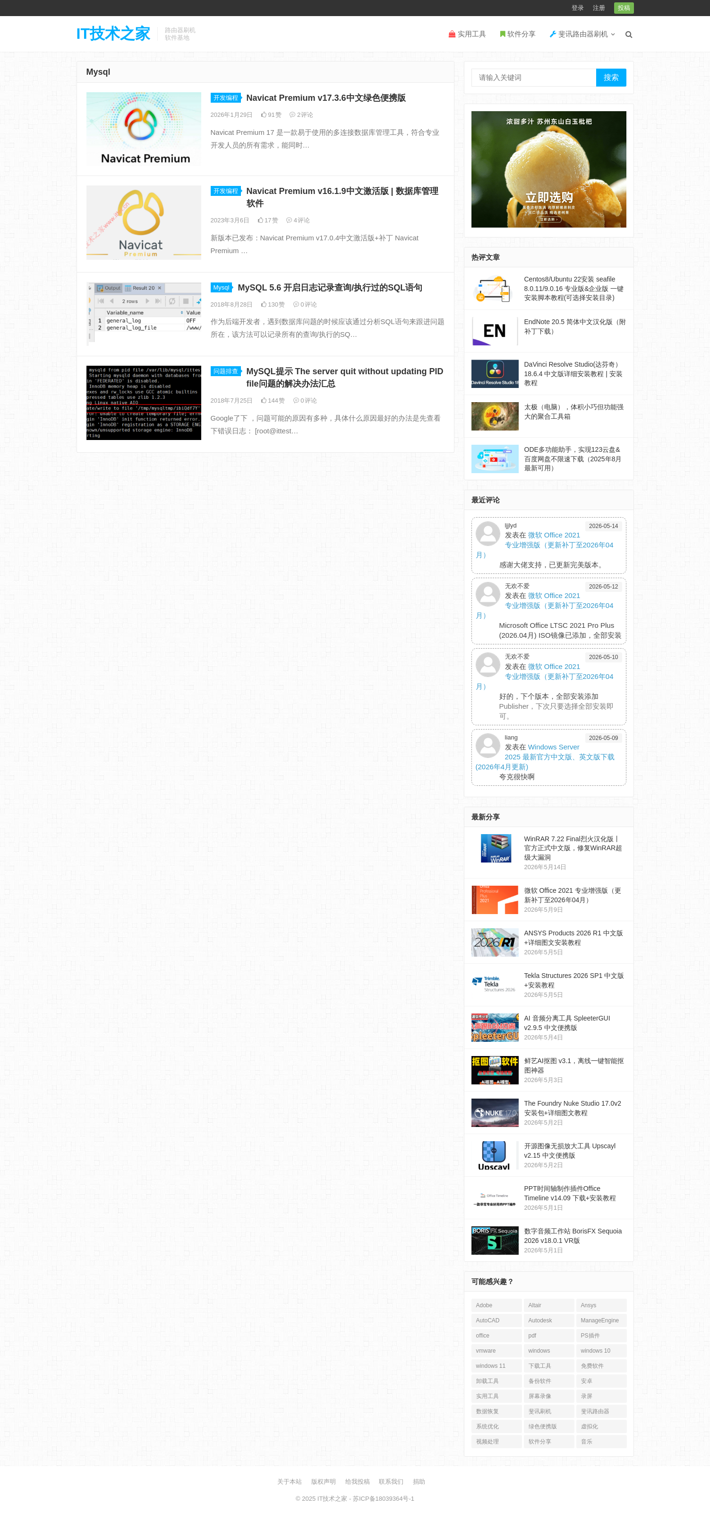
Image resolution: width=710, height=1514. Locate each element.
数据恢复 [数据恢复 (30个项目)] (487, 1411)
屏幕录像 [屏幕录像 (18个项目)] (540, 1396)
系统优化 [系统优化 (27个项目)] (487, 1426)
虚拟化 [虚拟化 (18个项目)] (589, 1426)
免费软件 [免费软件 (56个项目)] (592, 1366)
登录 (578, 7)
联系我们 (391, 1481)
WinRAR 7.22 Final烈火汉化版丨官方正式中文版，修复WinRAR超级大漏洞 (573, 848)
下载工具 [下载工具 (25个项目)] (540, 1366)
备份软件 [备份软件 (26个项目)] (540, 1381)
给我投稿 (357, 1481)
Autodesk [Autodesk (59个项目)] (540, 1320)
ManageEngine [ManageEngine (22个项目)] (600, 1320)
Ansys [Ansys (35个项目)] (589, 1305)
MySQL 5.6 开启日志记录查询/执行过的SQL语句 (330, 287)
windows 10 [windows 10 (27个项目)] (596, 1350)
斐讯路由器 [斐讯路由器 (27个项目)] (595, 1411)
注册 (599, 7)
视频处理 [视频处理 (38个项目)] (487, 1441)
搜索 (611, 77)
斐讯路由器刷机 (579, 34)
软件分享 (518, 34)
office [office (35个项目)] (482, 1335)
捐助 (419, 1481)
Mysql (222, 287)
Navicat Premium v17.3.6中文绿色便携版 (326, 98)
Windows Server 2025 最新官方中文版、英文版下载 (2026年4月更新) (545, 757)
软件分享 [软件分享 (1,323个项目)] (540, 1441)
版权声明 (323, 1481)
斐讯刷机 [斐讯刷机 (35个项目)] (540, 1411)
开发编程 (226, 97)
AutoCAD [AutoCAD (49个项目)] (488, 1320)
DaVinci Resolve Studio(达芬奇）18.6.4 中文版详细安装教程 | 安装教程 (573, 374)
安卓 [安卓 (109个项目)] (586, 1381)
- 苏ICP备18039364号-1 (380, 1498)
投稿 (624, 7)
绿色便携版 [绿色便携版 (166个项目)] (543, 1426)
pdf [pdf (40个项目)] (533, 1335)
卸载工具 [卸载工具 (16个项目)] (487, 1381)
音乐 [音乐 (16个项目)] (586, 1441)
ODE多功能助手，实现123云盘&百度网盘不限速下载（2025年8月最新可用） (573, 459)
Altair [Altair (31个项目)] (535, 1305)
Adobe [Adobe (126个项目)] (484, 1305)
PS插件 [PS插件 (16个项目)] (590, 1335)
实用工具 (467, 34)
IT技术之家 (113, 33)
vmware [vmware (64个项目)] (486, 1350)
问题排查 (226, 371)
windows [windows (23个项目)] (539, 1350)
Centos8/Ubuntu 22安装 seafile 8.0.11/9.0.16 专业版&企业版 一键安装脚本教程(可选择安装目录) (574, 288)
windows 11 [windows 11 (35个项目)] (491, 1366)
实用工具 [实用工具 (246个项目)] (487, 1396)
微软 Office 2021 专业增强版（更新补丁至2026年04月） (545, 545)
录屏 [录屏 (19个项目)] (586, 1396)
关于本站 (289, 1481)
